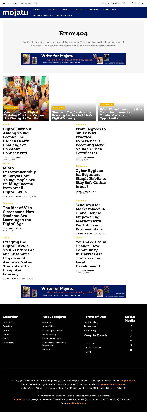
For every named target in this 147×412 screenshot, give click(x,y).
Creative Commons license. (112, 384)
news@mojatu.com (76, 403)
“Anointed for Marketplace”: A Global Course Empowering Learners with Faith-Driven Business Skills (90, 217)
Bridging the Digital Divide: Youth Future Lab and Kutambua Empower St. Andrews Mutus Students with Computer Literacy (19, 258)
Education (81, 125)
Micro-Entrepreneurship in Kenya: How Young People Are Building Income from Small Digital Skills (19, 180)
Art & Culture (11, 109)
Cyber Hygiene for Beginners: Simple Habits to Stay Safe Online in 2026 (91, 179)
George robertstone (12, 158)
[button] (124, 3)
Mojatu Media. (128, 381)
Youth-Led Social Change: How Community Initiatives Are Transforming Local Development (91, 254)
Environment (107, 109)
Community (58, 109)
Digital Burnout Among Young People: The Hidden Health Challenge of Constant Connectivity (17, 141)
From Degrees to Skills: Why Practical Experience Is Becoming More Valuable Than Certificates (91, 141)
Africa (6, 238)
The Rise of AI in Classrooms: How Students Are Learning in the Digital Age (18, 216)
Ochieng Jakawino (84, 234)
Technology (81, 167)
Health (6, 125)
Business (7, 164)
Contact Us (20, 399)
